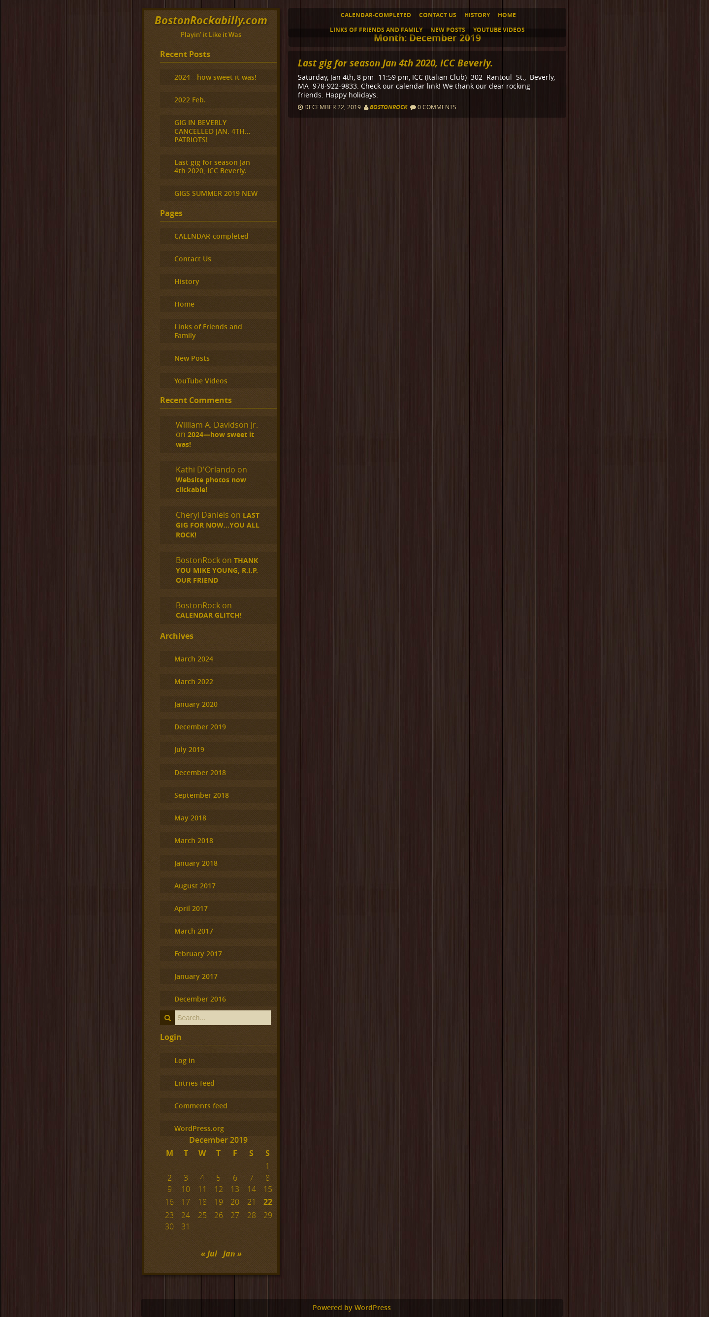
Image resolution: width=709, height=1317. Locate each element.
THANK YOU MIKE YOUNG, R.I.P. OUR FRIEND (217, 570)
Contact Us (437, 15)
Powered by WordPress (352, 1307)
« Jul (209, 1253)
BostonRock (388, 107)
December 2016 (200, 998)
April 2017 (191, 908)
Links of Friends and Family (376, 30)
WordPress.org (199, 1128)
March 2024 (193, 658)
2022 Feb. (190, 99)
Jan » (232, 1253)
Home (507, 15)
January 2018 (196, 863)
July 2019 (189, 749)
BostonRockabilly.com (211, 20)
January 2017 (196, 976)
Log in (184, 1060)
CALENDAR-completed (376, 15)
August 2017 (195, 885)
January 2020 (196, 704)
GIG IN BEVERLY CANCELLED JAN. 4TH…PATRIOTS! (212, 131)
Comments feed (200, 1105)
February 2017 (198, 953)
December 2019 (200, 726)
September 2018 (201, 795)
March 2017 (193, 931)
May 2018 (190, 817)
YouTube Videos (499, 30)
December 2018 (200, 772)
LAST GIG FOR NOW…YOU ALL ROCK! (217, 525)
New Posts (447, 30)
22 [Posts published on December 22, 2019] (267, 1201)
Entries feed (194, 1083)
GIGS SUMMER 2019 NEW (216, 193)
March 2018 (193, 840)
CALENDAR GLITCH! (209, 615)
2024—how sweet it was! (215, 77)
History (477, 15)
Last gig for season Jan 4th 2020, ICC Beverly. (395, 62)
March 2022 (193, 681)
